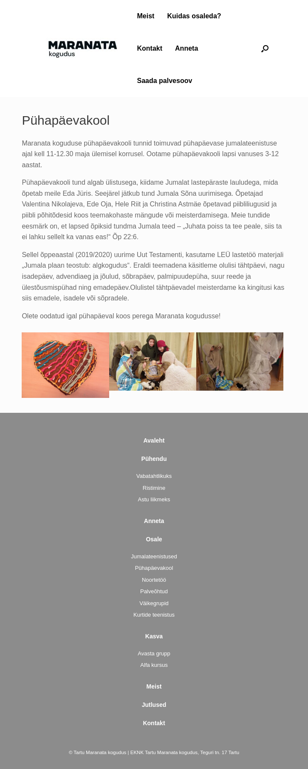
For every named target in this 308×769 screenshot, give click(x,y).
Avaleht (153, 440)
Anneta (186, 48)
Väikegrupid (154, 603)
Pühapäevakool (154, 568)
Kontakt (150, 48)
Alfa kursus (153, 665)
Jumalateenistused (154, 556)
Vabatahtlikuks (154, 476)
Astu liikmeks (154, 499)
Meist (146, 16)
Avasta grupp (154, 653)
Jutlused (154, 704)
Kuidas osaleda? (194, 16)
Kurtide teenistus (154, 615)
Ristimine (154, 488)
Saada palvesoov (164, 80)
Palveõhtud (154, 591)
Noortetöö (154, 580)
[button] (264, 48)
